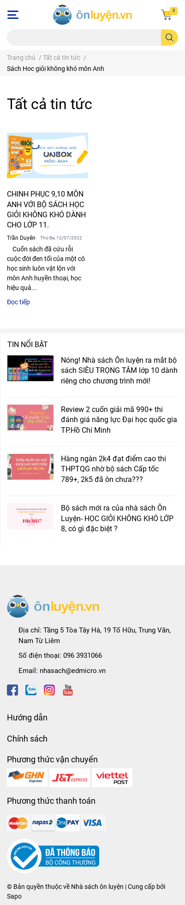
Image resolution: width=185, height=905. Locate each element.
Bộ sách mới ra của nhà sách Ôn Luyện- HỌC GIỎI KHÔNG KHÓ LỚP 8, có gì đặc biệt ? (117, 518)
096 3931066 (82, 655)
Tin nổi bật (27, 344)
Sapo (14, 896)
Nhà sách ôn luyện (97, 886)
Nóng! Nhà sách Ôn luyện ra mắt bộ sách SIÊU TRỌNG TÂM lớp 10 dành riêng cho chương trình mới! (119, 370)
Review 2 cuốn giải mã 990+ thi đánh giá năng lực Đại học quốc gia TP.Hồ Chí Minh (119, 420)
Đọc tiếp (18, 302)
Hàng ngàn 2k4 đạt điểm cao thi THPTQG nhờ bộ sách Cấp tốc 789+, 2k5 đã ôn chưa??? (113, 469)
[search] (169, 37)
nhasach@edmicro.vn (73, 671)
